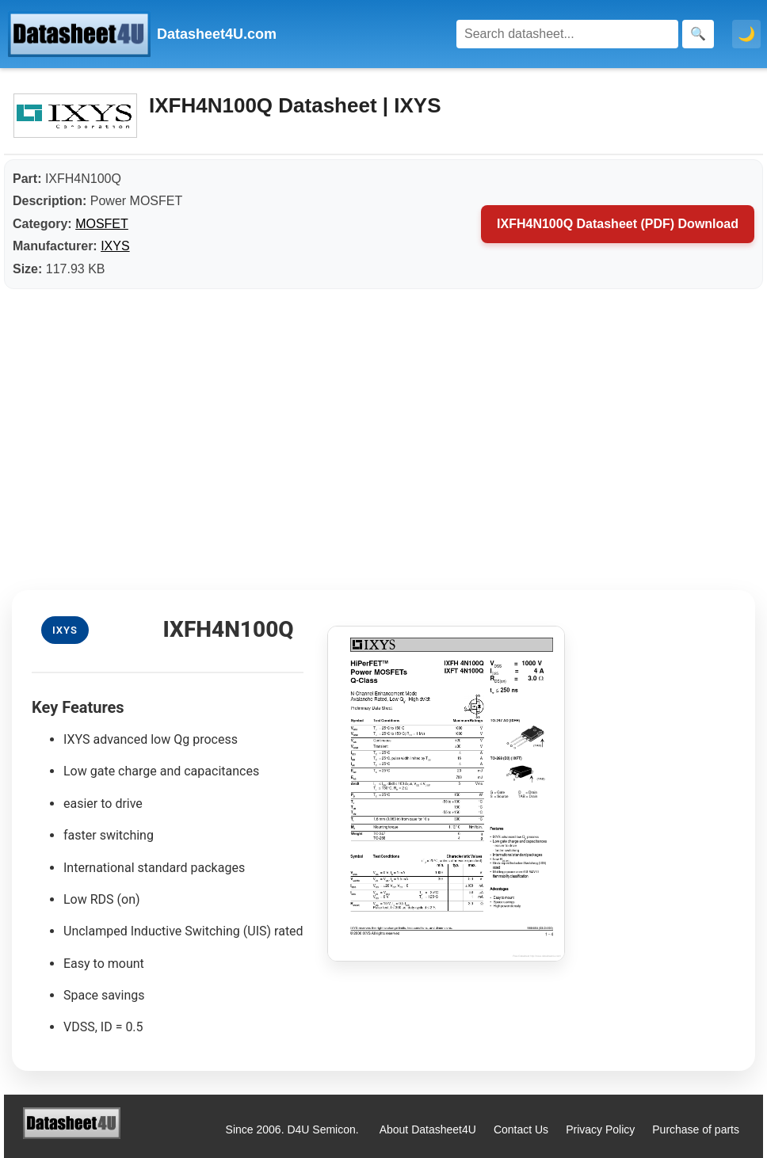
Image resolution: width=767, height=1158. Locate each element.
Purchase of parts (695, 1129)
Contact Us (521, 1129)
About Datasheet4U (428, 1129)
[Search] (567, 34)
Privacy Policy (600, 1129)
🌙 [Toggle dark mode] (746, 34)
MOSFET (101, 223)
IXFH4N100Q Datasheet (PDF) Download (617, 223)
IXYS (115, 246)
